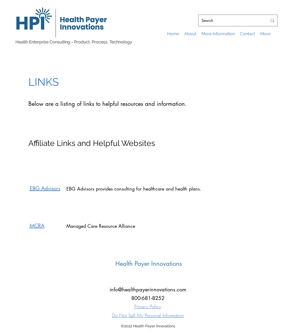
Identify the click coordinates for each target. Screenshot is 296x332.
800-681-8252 (148, 298)
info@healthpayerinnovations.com (148, 289)
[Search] (230, 20)
